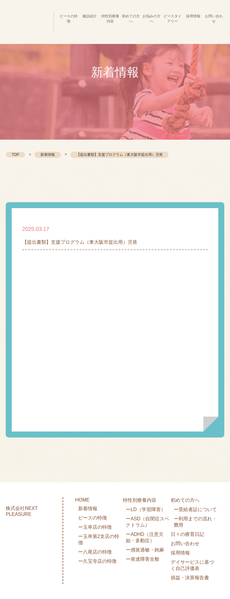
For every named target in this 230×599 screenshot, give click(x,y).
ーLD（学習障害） (145, 509)
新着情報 (47, 155)
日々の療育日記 (187, 534)
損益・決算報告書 (190, 577)
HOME (82, 499)
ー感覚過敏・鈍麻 (145, 549)
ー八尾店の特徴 (95, 551)
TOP (15, 155)
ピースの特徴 (92, 517)
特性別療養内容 (139, 500)
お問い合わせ (185, 543)
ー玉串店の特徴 (95, 527)
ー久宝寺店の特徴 (97, 561)
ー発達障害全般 (142, 559)
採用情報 (180, 552)
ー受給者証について (195, 509)
